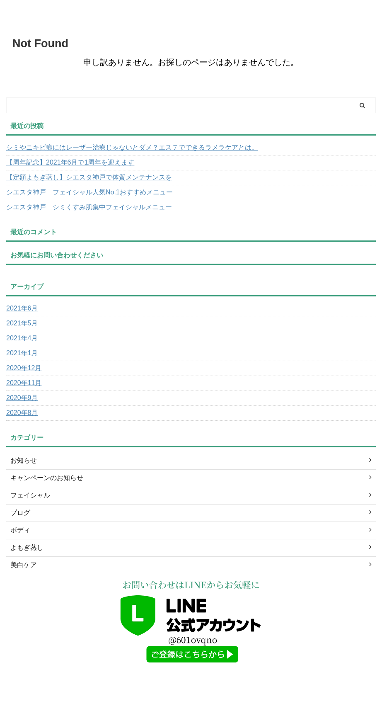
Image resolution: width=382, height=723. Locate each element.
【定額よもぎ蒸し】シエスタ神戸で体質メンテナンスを (89, 177)
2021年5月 (22, 323)
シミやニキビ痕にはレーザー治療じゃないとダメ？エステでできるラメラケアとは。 (132, 147)
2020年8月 (22, 412)
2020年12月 (23, 367)
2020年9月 (22, 397)
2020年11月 (23, 382)
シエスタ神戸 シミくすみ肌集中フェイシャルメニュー (89, 207)
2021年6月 (22, 308)
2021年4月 (22, 338)
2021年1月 (22, 353)
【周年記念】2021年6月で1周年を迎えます (70, 162)
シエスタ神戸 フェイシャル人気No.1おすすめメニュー (89, 192)
